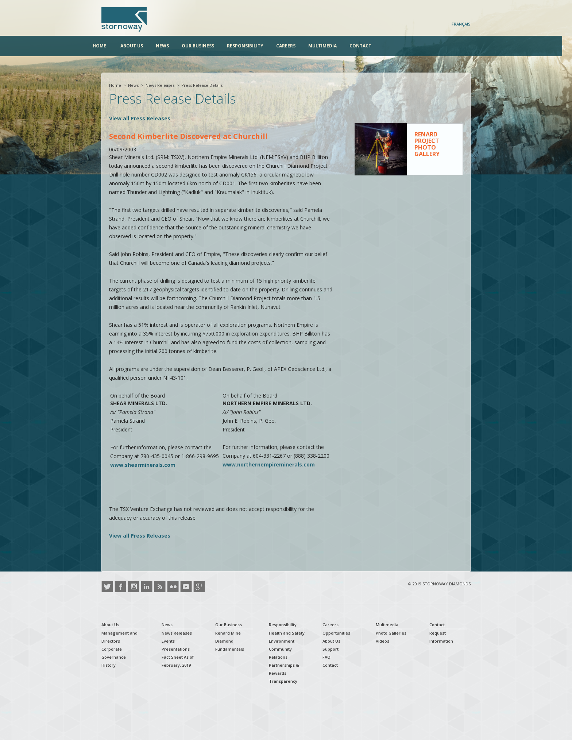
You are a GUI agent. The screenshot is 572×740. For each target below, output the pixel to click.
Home (108, 46)
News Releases (160, 85)
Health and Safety (287, 633)
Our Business (206, 46)
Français (461, 24)
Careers (294, 46)
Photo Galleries (391, 633)
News (171, 46)
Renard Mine (228, 633)
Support (330, 649)
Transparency (283, 681)
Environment (281, 641)
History (108, 665)
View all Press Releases (139, 118)
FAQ (326, 657)
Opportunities (336, 633)
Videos (382, 641)
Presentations (176, 649)
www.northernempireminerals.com (269, 464)
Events (168, 641)
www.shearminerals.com (142, 464)
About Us (140, 46)
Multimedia (331, 46)
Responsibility (254, 46)
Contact (369, 46)
